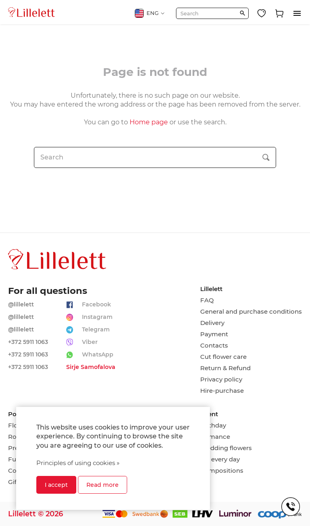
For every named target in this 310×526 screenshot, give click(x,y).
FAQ (207, 300)
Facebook (96, 304)
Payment (214, 334)
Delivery (212, 323)
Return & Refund (225, 368)
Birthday (213, 425)
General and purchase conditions (251, 311)
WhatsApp (97, 354)
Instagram (97, 317)
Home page (149, 122)
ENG (150, 13)
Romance (215, 436)
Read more (102, 484)
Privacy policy (221, 379)
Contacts (214, 345)
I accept (56, 484)
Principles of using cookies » (77, 463)
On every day (220, 459)
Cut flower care (223, 356)
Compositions (221, 470)
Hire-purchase (222, 390)
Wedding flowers (226, 448)
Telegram (96, 329)
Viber (90, 342)
